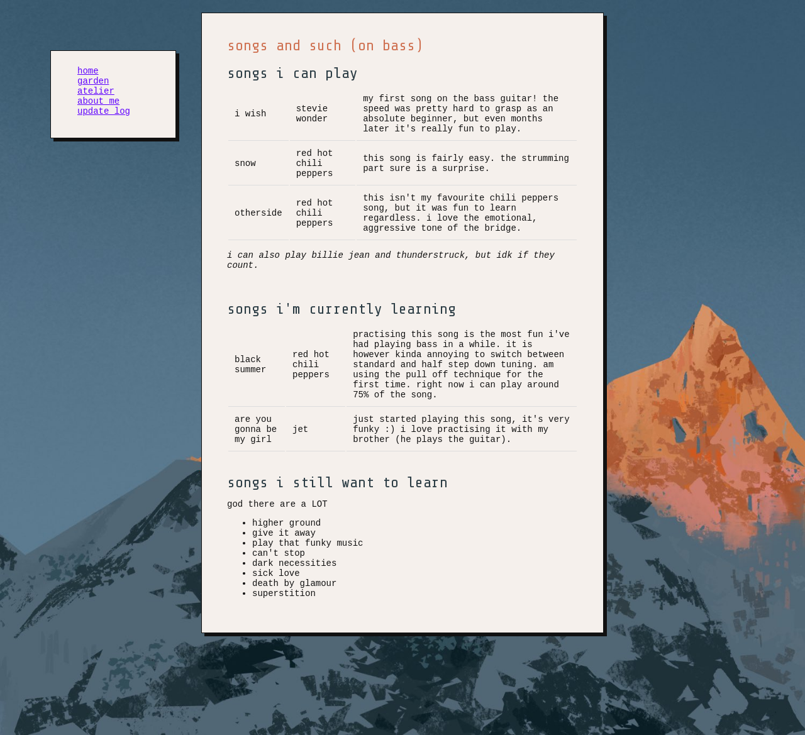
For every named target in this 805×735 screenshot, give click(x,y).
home (88, 72)
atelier (95, 96)
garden (93, 84)
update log (103, 120)
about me (98, 108)
